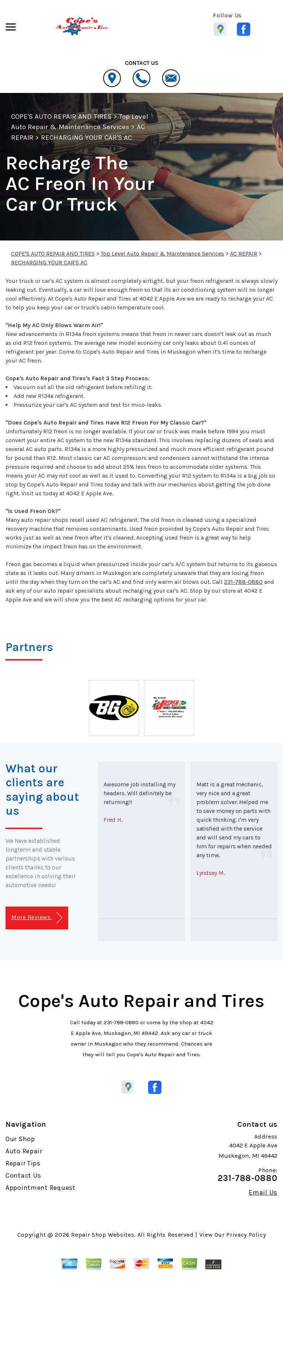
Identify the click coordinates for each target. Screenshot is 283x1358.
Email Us (263, 1192)
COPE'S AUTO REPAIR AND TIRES (61, 116)
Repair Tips (23, 1163)
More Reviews (36, 918)
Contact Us (23, 1175)
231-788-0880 (243, 581)
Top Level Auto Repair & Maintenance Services (162, 253)
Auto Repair (24, 1151)
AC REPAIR (243, 253)
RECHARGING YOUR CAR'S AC (86, 138)
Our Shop (20, 1139)
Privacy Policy (246, 1234)
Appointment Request (41, 1188)
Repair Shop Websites (102, 1234)
